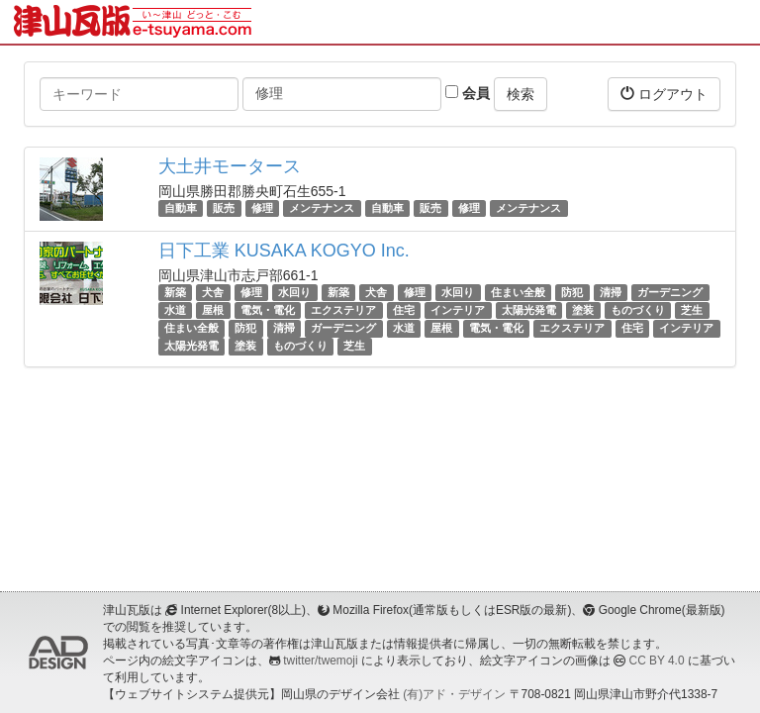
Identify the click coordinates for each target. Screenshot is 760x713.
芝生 (692, 310)
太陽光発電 (529, 310)
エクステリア (343, 310)
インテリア (457, 310)
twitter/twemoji (320, 660)
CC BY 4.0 (657, 660)
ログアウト (664, 93)
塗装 (583, 310)
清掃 (610, 292)
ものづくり (638, 310)
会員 (467, 93)
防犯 (572, 292)
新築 (175, 292)
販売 (224, 208)
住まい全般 (518, 292)
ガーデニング (670, 292)
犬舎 (213, 292)
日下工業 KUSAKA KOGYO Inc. (284, 250)
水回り (294, 292)
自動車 (180, 208)
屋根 (213, 310)
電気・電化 (267, 310)
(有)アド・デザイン (454, 694)
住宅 (404, 310)
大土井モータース (229, 166)
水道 (175, 310)
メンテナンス (321, 208)
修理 (262, 208)
